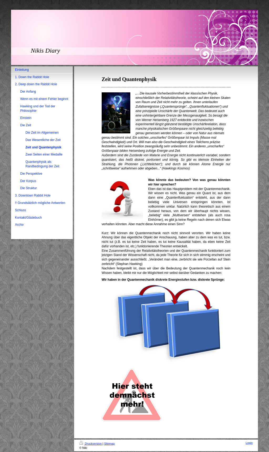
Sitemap (109, 443)
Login (249, 442)
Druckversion (90, 443)
